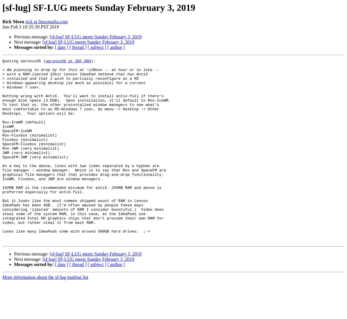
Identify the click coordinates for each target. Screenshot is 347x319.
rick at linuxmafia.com (46, 21)
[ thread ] (78, 47)
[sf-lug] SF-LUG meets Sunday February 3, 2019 (96, 36)
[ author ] (116, 47)
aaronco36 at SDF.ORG (68, 61)
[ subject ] (97, 47)
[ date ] (61, 47)
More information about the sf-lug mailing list (45, 313)
